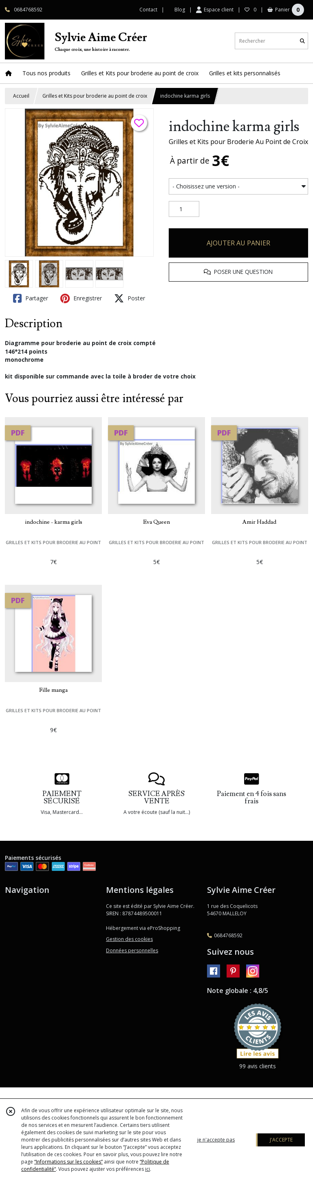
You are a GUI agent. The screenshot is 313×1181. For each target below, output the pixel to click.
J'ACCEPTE (281, 1139)
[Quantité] (184, 209)
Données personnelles (132, 950)
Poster (129, 298)
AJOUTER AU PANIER (238, 242)
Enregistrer (81, 298)
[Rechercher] (302, 41)
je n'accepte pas (216, 1139)
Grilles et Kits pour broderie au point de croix (94, 95)
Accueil (21, 95)
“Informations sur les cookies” (68, 1161)
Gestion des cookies (129, 939)
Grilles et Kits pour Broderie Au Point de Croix (238, 141)
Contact (148, 9)
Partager (30, 298)
